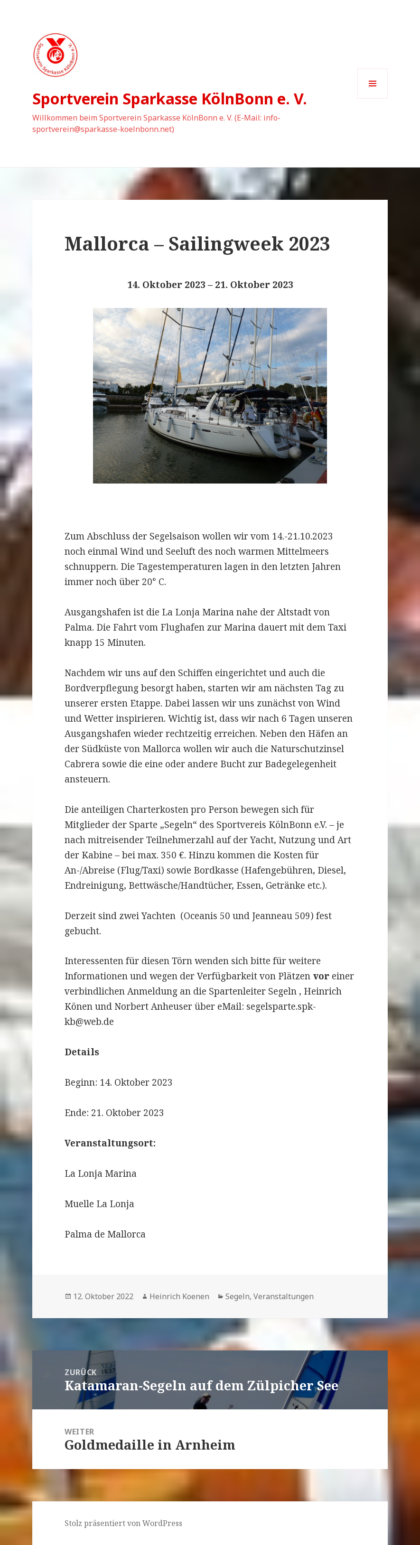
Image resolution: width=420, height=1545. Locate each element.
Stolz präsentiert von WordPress (123, 1523)
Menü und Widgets (373, 98)
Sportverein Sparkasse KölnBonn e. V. (169, 98)
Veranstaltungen (283, 1296)
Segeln (237, 1296)
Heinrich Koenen (179, 1296)
